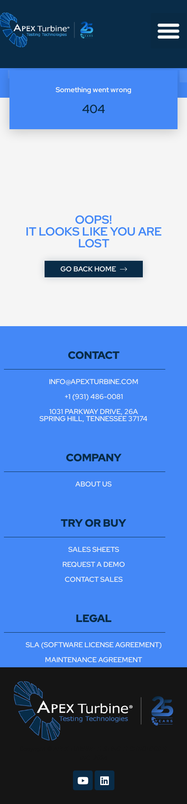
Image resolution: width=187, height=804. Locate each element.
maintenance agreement (93, 659)
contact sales (94, 579)
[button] (168, 30)
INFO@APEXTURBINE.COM (93, 381)
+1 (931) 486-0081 (93, 396)
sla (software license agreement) (94, 644)
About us (93, 483)
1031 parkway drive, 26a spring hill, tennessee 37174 (93, 415)
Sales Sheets (93, 549)
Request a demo (93, 564)
